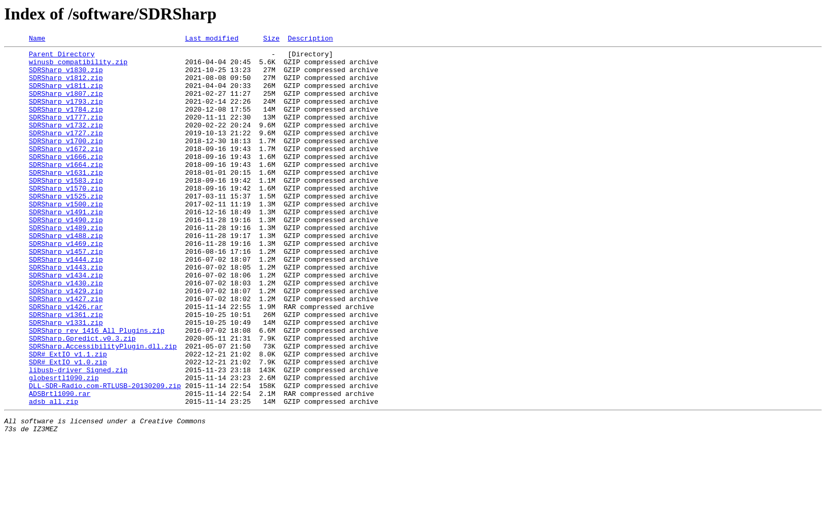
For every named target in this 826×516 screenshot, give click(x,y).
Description (310, 39)
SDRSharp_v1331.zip (66, 379)
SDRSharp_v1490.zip (66, 256)
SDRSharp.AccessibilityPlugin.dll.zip (103, 407)
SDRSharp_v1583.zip (66, 208)
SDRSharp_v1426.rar (66, 360)
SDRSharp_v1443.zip (66, 312)
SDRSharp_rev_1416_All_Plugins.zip (96, 388)
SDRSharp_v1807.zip (66, 104)
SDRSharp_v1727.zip (66, 151)
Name (37, 39)
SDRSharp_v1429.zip (66, 341)
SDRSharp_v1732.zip (66, 142)
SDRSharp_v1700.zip (66, 161)
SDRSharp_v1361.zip (66, 369)
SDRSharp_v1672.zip (66, 170)
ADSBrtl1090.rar (60, 464)
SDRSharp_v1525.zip (66, 227)
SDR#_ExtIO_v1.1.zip (68, 417)
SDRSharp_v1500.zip (66, 237)
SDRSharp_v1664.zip (66, 189)
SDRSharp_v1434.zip (66, 322)
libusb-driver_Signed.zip (78, 436)
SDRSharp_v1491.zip (66, 246)
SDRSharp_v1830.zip (66, 76)
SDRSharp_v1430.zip (66, 331)
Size (271, 39)
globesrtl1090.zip (64, 445)
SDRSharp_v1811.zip (66, 95)
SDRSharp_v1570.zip (66, 218)
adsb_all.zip (53, 474)
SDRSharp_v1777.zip (66, 132)
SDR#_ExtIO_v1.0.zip (68, 426)
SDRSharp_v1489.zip (66, 265)
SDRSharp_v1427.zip (66, 350)
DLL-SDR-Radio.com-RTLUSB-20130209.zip (105, 455)
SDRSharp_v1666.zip (66, 180)
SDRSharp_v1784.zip (66, 123)
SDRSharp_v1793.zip (66, 113)
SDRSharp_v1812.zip (66, 85)
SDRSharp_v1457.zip (66, 294)
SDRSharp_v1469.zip (66, 284)
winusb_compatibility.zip (78, 66)
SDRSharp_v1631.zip (66, 199)
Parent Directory (62, 57)
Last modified (211, 39)
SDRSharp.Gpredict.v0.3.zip (82, 398)
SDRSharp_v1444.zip (66, 303)
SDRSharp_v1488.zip (66, 275)
